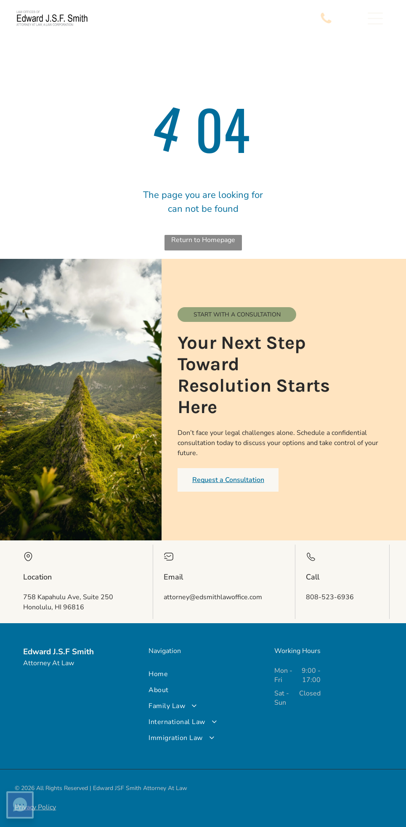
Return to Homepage (203, 240)
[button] (375, 18)
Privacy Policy (35, 807)
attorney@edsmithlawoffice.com (213, 597)
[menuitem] (203, 674)
